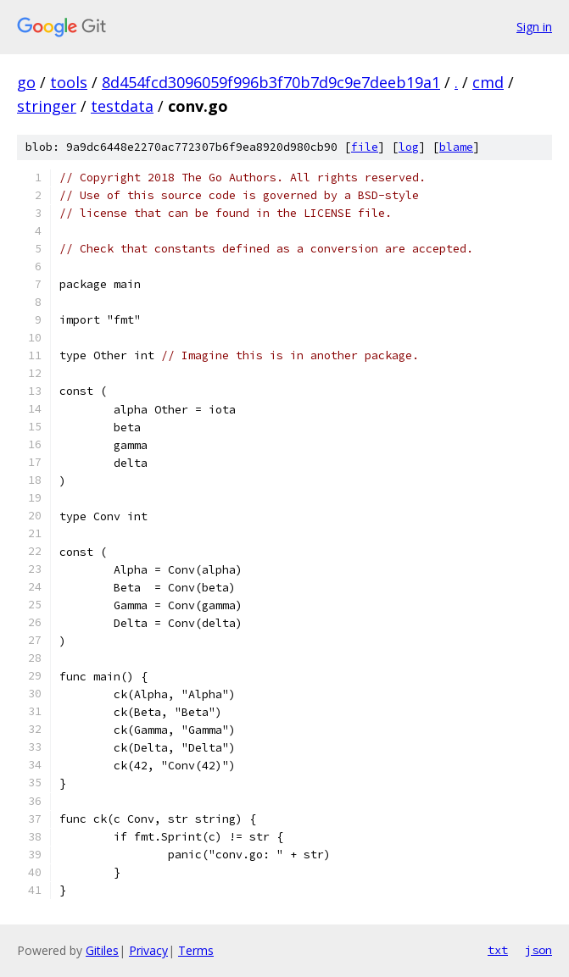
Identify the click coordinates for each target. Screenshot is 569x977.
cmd (488, 82)
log (409, 147)
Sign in (534, 27)
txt (498, 950)
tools (68, 82)
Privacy (148, 950)
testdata (122, 106)
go (26, 82)
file (364, 147)
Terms (196, 950)
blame (456, 147)
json (538, 950)
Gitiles (102, 950)
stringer (46, 106)
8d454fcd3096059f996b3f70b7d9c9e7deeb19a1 (271, 82)
